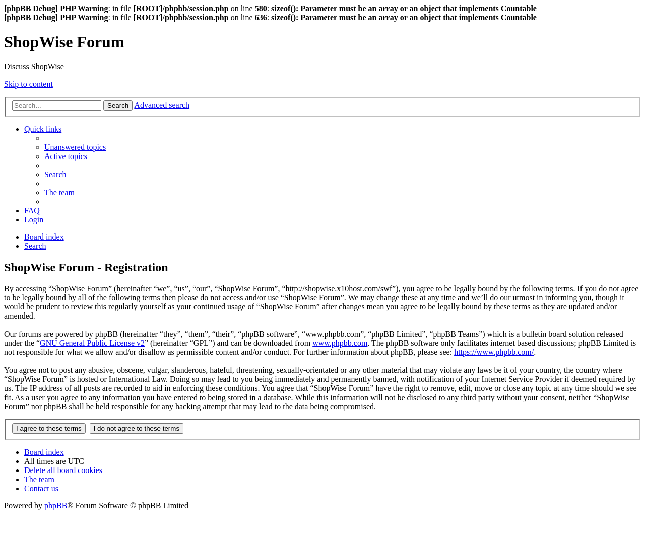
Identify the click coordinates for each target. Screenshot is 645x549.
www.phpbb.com (339, 343)
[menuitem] (75, 147)
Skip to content (28, 84)
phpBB (55, 505)
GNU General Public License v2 (92, 343)
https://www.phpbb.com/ (494, 352)
